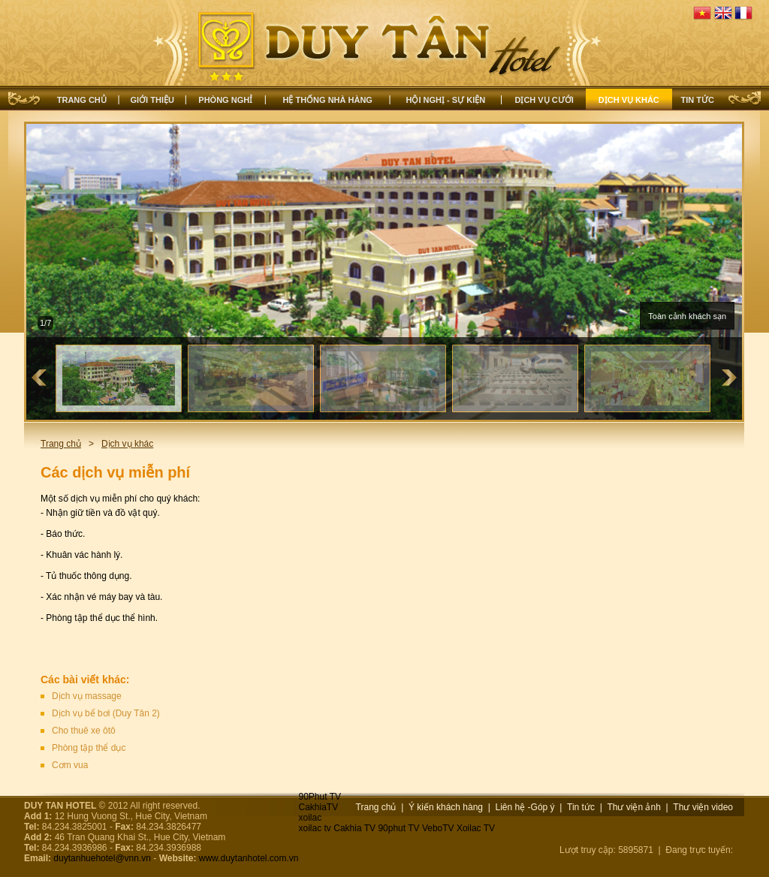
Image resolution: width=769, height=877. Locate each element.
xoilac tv (315, 828)
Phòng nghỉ (225, 99)
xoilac (310, 817)
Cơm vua (70, 765)
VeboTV (438, 828)
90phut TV (398, 828)
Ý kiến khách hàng (446, 807)
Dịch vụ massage (87, 696)
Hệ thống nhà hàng (327, 99)
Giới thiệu (152, 99)
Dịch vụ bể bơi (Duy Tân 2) (106, 713)
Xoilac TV (476, 828)
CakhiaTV (319, 807)
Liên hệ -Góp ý (525, 807)
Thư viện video (703, 807)
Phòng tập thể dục (88, 748)
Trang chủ (82, 99)
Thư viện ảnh (633, 807)
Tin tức (697, 99)
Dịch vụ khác (629, 99)
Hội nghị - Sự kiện (446, 99)
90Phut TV (320, 796)
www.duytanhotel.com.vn (249, 858)
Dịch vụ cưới (543, 99)
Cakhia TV (354, 828)
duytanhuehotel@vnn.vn (102, 858)
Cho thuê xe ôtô (84, 730)
